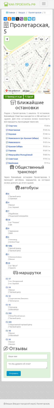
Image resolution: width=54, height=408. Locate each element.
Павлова (11, 151)
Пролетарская (35, 12)
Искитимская (13, 130)
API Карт (26, 91)
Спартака (11, 126)
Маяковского (13, 142)
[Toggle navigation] (44, 4)
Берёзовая (12, 163)
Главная (11, 12)
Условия (46, 91)
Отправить (13, 373)
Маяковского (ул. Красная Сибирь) (22, 138)
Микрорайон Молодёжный (19, 155)
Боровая (11, 134)
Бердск (22, 12)
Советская (12, 159)
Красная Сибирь (14, 146)
